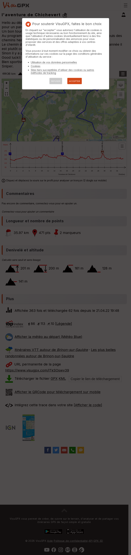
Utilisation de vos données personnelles (54, 62)
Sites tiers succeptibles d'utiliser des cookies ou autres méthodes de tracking (62, 71)
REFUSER (55, 81)
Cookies (35, 66)
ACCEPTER (74, 81)
